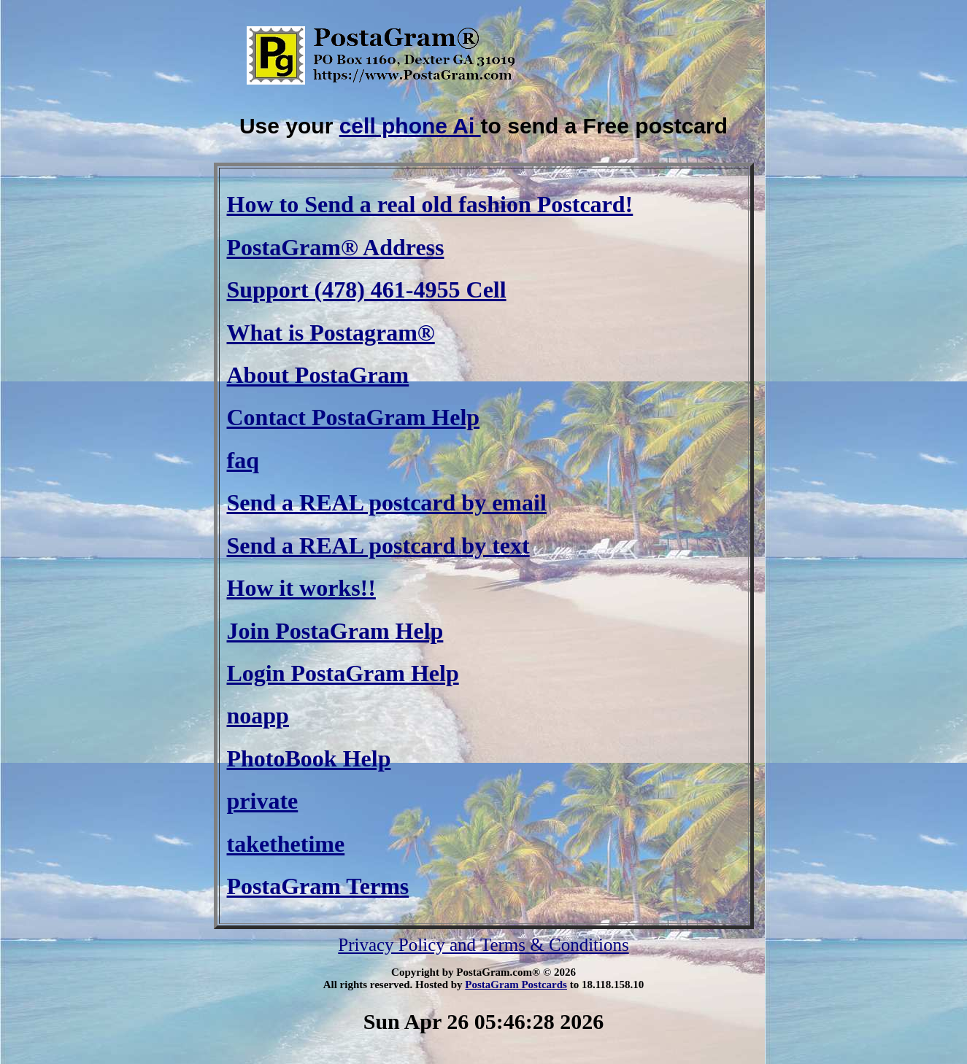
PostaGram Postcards (516, 984)
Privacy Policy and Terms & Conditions (483, 945)
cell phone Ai (410, 126)
